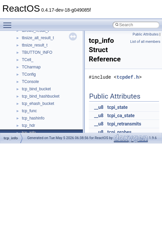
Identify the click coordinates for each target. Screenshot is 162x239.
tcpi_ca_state (121, 115)
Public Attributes (146, 34)
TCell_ (27, 59)
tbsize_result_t (34, 45)
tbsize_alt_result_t (38, 38)
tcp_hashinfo (33, 118)
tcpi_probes (119, 132)
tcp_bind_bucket (36, 89)
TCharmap (31, 67)
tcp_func (29, 111)
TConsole (30, 81)
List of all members (145, 42)
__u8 (98, 107)
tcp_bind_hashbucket (40, 96)
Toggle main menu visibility (9, 22)
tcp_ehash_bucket (38, 103)
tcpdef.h (128, 77)
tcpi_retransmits (124, 123)
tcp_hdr (28, 125)
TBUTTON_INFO (37, 52)
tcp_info (11, 138)
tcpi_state (117, 107)
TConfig (29, 74)
